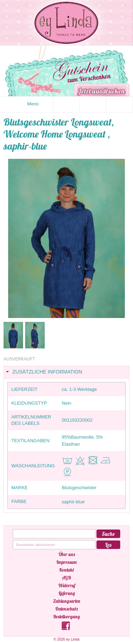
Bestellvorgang (66, 616)
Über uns (67, 554)
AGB (66, 577)
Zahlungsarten (66, 601)
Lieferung (67, 593)
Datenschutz (66, 609)
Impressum (66, 562)
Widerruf (66, 585)
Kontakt (66, 570)
